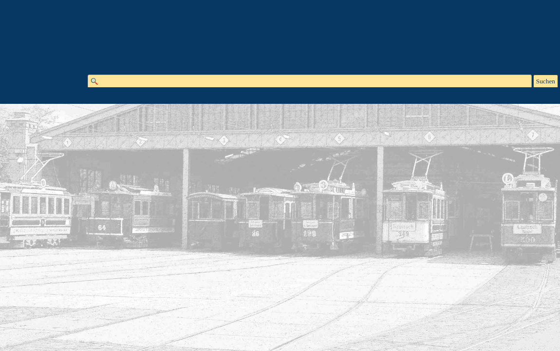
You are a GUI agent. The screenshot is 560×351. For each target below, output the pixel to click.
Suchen (545, 81)
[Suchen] (310, 81)
